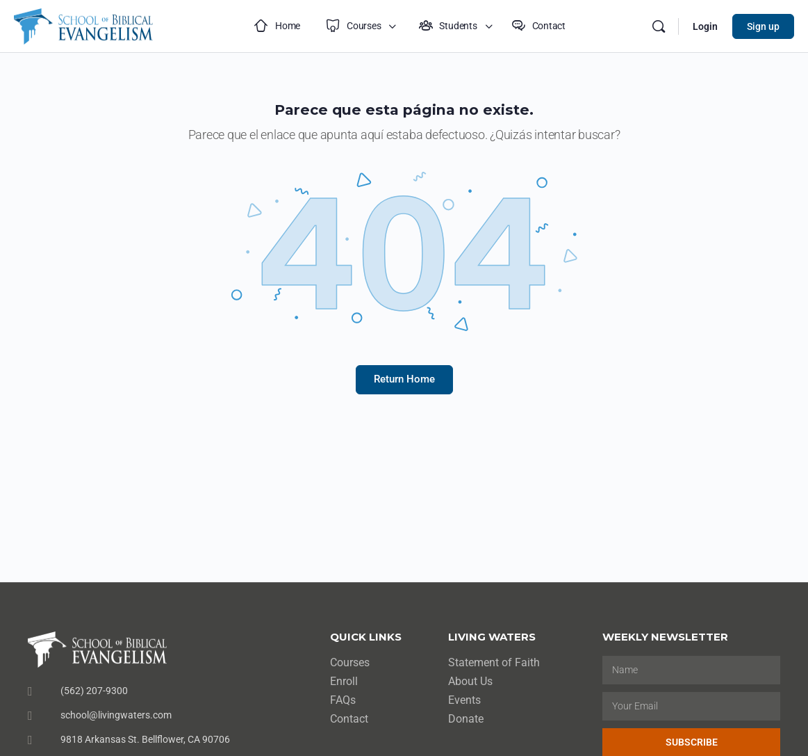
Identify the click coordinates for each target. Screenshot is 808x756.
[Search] (659, 26)
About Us (470, 681)
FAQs (343, 700)
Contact (349, 718)
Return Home (404, 379)
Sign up (763, 26)
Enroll (344, 681)
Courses (350, 662)
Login (705, 26)
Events (464, 700)
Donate (466, 718)
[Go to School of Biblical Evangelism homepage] (83, 25)
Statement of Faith (494, 662)
